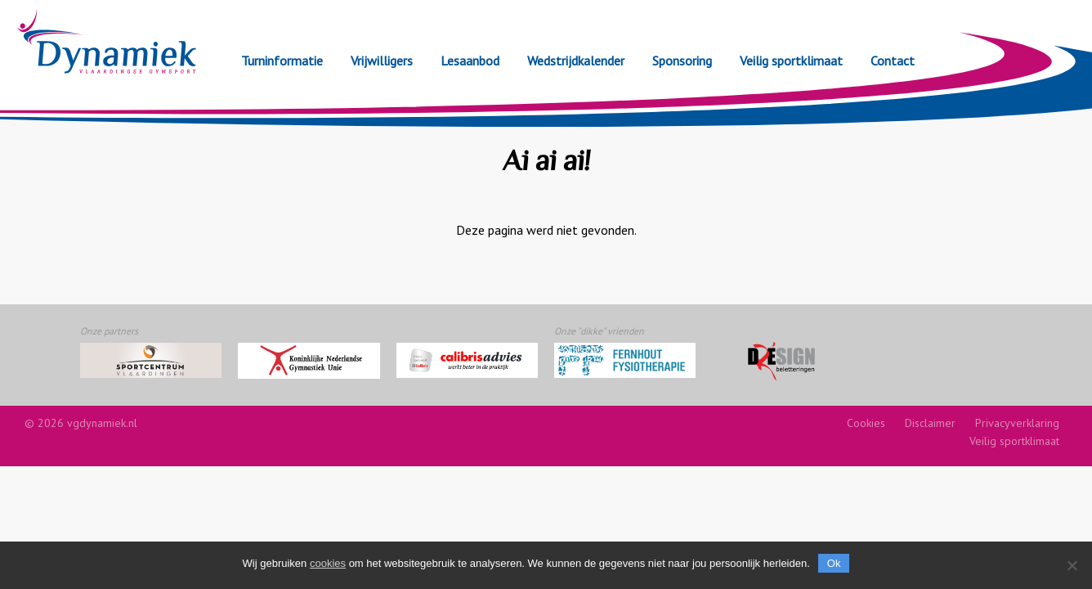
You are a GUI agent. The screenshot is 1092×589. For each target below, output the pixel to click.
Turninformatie (282, 60)
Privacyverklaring (1017, 423)
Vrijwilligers (382, 60)
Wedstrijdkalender (575, 60)
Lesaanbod (470, 60)
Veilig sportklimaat (791, 60)
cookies (328, 563)
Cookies (866, 423)
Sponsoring (682, 60)
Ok (834, 563)
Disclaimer (930, 423)
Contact (892, 60)
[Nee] (1071, 565)
